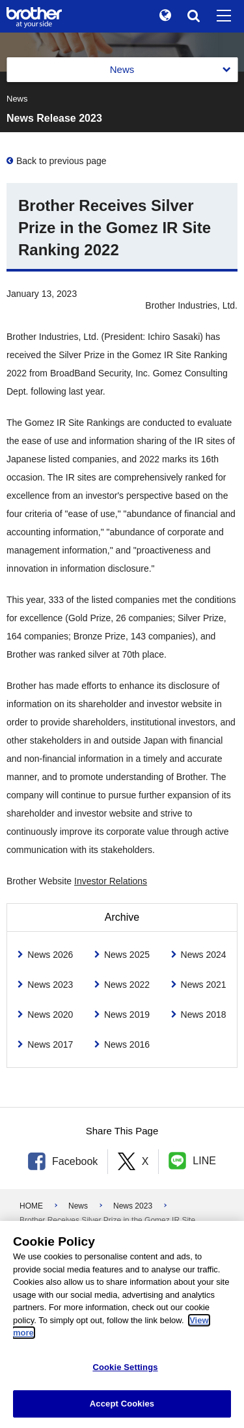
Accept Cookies (122, 1403)
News (78, 1206)
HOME (31, 1206)
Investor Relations (110, 881)
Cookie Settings (124, 1367)
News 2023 (132, 1206)
